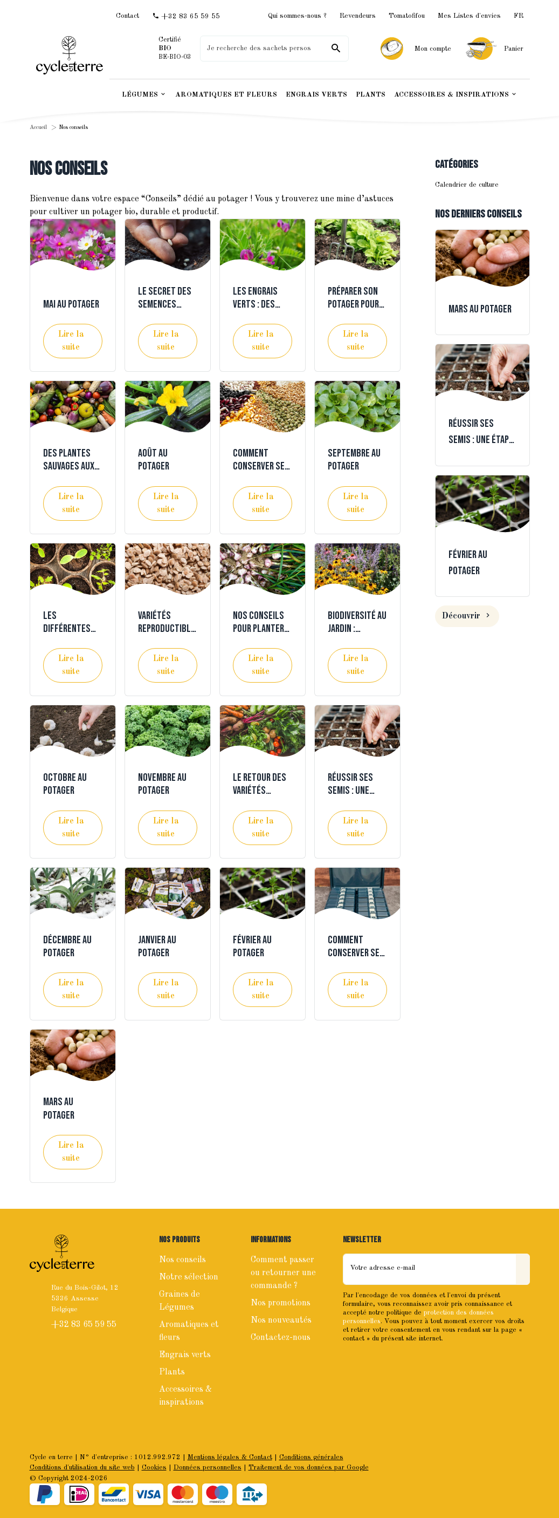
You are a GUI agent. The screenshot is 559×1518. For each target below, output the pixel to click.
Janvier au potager (157, 946)
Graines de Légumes (179, 1301)
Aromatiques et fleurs (189, 1331)
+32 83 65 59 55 (85, 1324)
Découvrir (467, 616)
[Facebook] (352, 1361)
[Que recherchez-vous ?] (274, 49)
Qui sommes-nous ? (297, 15)
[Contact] (127, 15)
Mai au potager (71, 304)
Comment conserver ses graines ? (356, 953)
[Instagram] (376, 1361)
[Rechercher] (336, 49)
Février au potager (252, 946)
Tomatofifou (407, 15)
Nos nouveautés (281, 1320)
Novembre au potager (162, 784)
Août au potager (153, 460)
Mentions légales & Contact (230, 1457)
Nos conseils (182, 1260)
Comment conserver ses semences (261, 466)
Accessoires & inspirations (185, 1396)
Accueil (38, 128)
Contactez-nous (280, 1337)
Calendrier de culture (467, 184)
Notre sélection (188, 1277)
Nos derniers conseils (478, 214)
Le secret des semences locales (164, 304)
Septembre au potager (354, 460)
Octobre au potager (65, 784)
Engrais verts (185, 1355)
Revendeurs (358, 15)
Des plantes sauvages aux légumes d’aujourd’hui (69, 473)
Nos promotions (280, 1303)
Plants (172, 1372)
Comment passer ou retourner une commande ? (283, 1273)
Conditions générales (311, 1457)
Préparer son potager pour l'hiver (353, 304)
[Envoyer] (523, 1269)
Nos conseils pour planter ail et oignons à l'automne (260, 635)
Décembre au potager (67, 946)
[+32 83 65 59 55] (186, 16)
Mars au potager (58, 1108)
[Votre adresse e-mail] (429, 1269)
